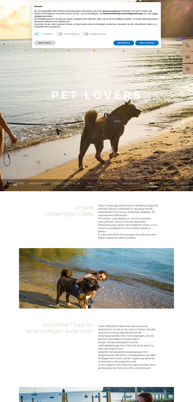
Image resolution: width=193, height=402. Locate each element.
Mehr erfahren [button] (45, 43)
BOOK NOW (185, 185)
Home (20, 183)
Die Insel (90, 185)
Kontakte (170, 183)
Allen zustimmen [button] (147, 43)
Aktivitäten (108, 183)
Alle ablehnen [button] (124, 43)
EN (9, 185)
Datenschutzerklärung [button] (111, 11)
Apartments (38, 183)
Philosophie (132, 183)
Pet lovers (152, 185)
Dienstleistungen (67, 183)
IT (4, 185)
